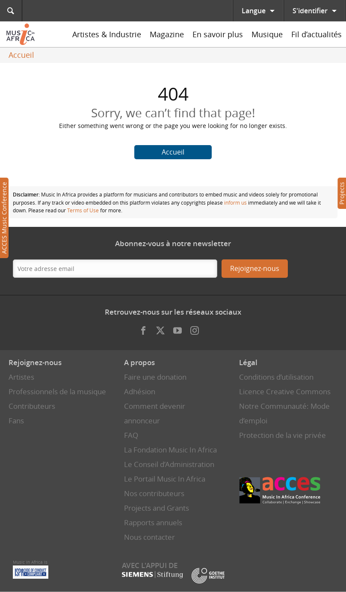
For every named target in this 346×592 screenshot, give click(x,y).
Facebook (143, 328)
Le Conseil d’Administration (169, 464)
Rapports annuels (153, 522)
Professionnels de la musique (57, 391)
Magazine (167, 34)
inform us (235, 202)
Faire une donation (155, 377)
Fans (16, 420)
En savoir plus (217, 34)
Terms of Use (83, 210)
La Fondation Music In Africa (170, 450)
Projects (341, 193)
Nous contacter (149, 537)
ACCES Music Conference (4, 218)
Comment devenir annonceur (154, 413)
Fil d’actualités (316, 34)
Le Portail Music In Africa (164, 479)
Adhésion (139, 391)
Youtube (177, 328)
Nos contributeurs (154, 493)
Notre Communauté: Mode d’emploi (284, 413)
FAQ (131, 435)
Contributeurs (32, 406)
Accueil (21, 55)
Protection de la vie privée (282, 435)
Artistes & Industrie (106, 34)
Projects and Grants (156, 508)
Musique (267, 34)
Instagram (194, 328)
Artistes (21, 377)
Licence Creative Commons (285, 391)
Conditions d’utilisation (276, 377)
